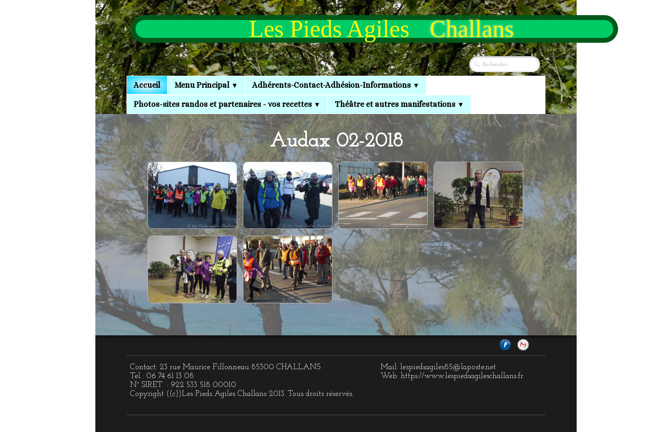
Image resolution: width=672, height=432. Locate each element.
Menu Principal (206, 85)
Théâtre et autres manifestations (399, 104)
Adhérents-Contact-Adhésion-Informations (335, 85)
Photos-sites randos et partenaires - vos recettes (227, 104)
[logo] (374, 29)
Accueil (147, 85)
